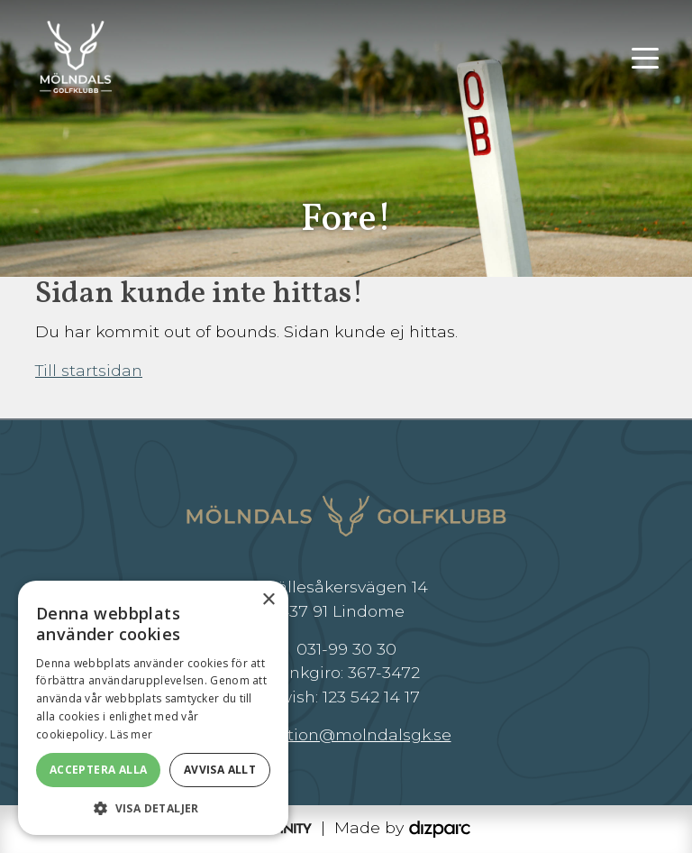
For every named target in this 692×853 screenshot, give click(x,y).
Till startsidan (88, 370)
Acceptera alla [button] (99, 769)
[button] (153, 808)
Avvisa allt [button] (220, 769)
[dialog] (153, 708)
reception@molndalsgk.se (346, 734)
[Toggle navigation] (645, 56)
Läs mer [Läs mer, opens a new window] (131, 734)
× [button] (268, 600)
